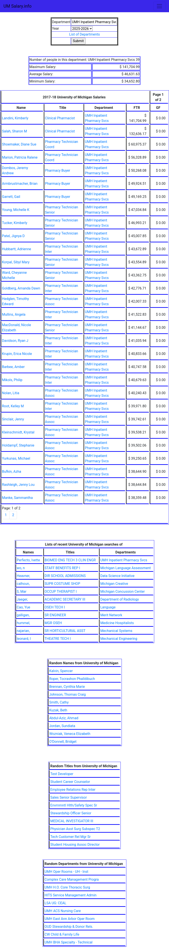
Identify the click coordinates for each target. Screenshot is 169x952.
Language (107, 607)
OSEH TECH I (55, 607)
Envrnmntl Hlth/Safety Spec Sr (73, 805)
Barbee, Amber (13, 367)
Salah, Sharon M (14, 131)
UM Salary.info (17, 6)
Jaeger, (22, 599)
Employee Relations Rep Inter (72, 790)
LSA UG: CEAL (55, 903)
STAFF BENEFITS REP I (62, 568)
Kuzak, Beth (58, 710)
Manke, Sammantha (17, 498)
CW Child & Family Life (62, 934)
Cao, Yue (23, 607)
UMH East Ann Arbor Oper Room (70, 919)
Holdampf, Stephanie (18, 445)
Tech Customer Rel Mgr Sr (70, 837)
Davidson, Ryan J (15, 341)
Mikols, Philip (12, 380)
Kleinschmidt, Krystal (18, 432)
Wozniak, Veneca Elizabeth (69, 734)
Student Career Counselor (70, 782)
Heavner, (23, 576)
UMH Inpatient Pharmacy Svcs (123, 560)
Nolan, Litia (10, 393)
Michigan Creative (114, 584)
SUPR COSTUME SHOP (62, 584)
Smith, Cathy (59, 702)
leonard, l (24, 639)
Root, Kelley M (13, 406)
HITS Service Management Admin (71, 895)
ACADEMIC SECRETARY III (65, 599)
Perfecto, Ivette (28, 560)
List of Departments (84, 34)
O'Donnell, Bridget (63, 742)
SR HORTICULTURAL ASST (65, 631)
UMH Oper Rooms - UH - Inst (66, 872)
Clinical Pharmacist (60, 118)
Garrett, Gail (11, 197)
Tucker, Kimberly (14, 223)
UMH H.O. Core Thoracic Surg (67, 887)
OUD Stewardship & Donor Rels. (69, 927)
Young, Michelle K (15, 210)
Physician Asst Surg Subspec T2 (75, 829)
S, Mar (22, 591)
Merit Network (111, 615)
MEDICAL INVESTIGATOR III (71, 821)
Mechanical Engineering (118, 639)
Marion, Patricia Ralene (20, 157)
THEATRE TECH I (58, 639)
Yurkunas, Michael (16, 458)
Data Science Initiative (117, 576)
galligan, (23, 615)
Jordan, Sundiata (62, 726)
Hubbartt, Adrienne (16, 249)
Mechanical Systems (116, 631)
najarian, (23, 631)
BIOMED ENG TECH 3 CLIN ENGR (70, 560)
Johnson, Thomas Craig (67, 694)
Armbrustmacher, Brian (19, 183)
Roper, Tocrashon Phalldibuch (72, 679)
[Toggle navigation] (159, 6)
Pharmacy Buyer (57, 170)
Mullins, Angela (13, 314)
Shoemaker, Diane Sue (19, 144)
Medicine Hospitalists (117, 623)
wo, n (21, 568)
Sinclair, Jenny (13, 419)
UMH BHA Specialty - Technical (68, 942)
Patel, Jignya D (13, 236)
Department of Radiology (119, 599)
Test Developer (61, 774)
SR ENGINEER (55, 615)
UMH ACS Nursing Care (63, 911)
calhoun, (23, 584)
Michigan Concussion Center (122, 591)
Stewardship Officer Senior (70, 813)
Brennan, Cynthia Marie (67, 687)
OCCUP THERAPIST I (61, 591)
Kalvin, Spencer (61, 671)
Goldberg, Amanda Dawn (21, 288)
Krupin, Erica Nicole (17, 354)
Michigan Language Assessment (125, 568)
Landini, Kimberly (15, 118)
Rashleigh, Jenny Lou (18, 485)
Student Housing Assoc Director (75, 844)
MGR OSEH (53, 623)
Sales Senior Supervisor (68, 797)
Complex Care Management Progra (72, 879)
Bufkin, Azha (11, 471)
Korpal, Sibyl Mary (16, 262)
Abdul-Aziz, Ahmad (63, 718)
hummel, (23, 623)
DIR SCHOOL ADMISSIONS (65, 576)
